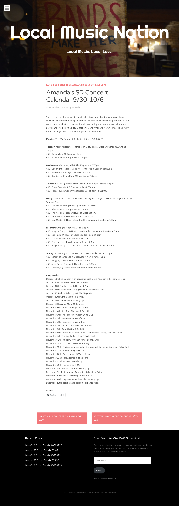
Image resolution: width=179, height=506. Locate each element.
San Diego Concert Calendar (63, 85)
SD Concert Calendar (93, 85)
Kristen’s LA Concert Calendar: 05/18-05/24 (43, 465)
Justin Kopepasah (109, 492)
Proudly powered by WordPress (74, 492)
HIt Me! (99, 470)
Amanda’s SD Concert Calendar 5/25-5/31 (42, 460)
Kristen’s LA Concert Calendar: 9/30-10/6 (116, 418)
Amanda (76, 107)
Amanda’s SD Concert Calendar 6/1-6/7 (41, 450)
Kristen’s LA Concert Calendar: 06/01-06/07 (43, 445)
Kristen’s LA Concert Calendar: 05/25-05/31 (43, 455)
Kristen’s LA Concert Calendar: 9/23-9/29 (61, 418)
